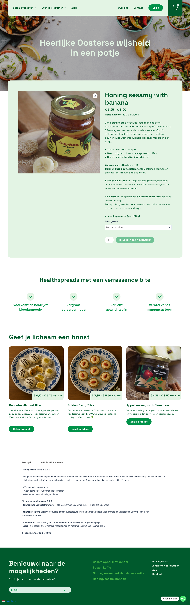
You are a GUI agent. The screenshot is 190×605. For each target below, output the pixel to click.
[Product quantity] (109, 240)
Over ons (123, 7)
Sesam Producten (24, 8)
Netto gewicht (111, 221)
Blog (74, 7)
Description (27, 462)
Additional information (52, 462)
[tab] (28, 462)
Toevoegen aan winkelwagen (135, 239)
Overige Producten (54, 8)
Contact (138, 7)
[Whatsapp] (183, 599)
